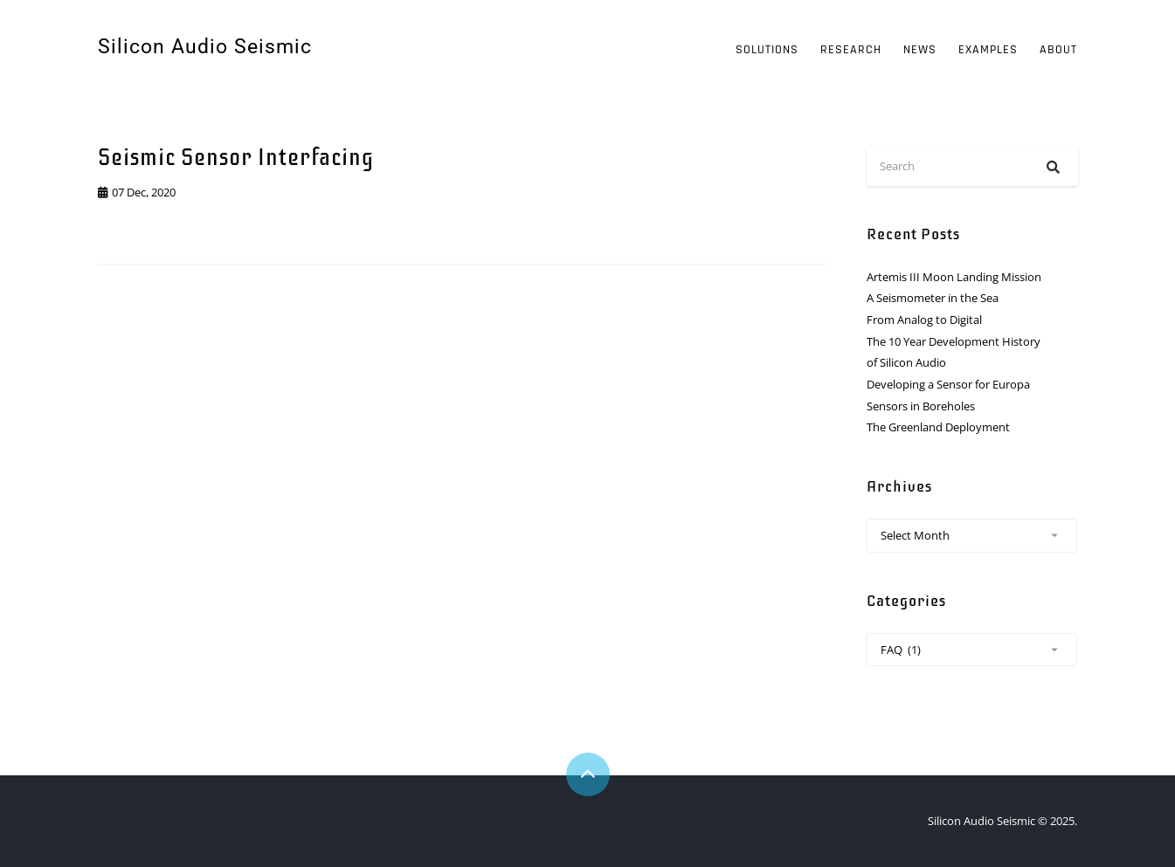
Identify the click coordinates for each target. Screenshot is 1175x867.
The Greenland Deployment (938, 427)
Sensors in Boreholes (921, 406)
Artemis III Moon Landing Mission (954, 277)
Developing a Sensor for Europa (948, 384)
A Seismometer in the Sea (933, 298)
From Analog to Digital (924, 319)
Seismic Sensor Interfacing (236, 157)
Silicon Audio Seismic (205, 46)
